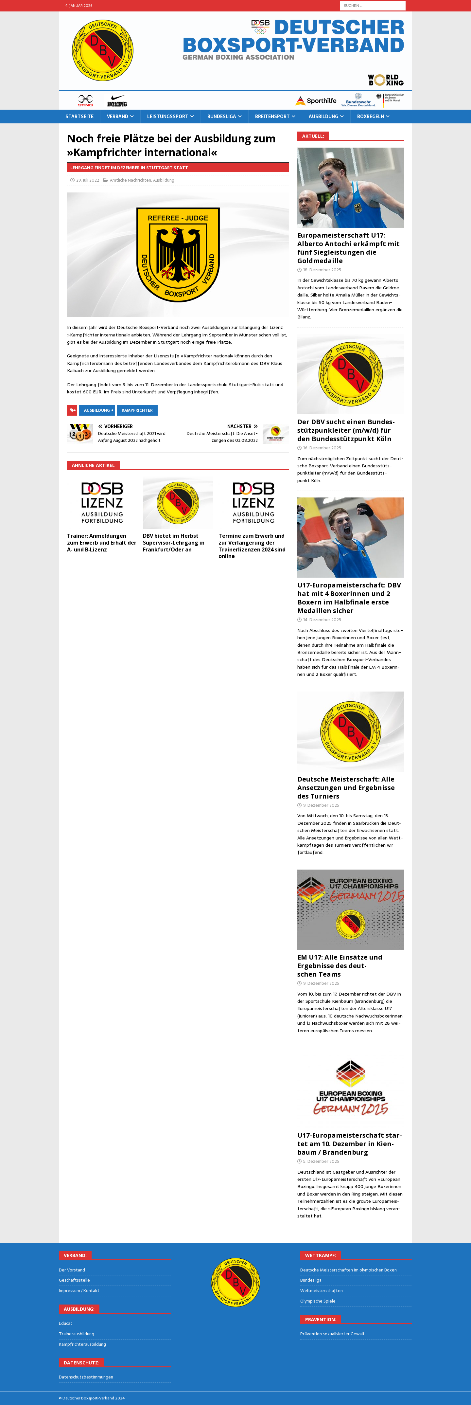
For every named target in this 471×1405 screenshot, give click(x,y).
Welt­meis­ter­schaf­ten (321, 1290)
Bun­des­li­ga (221, 116)
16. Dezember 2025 (322, 447)
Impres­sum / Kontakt (79, 1290)
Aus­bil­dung (323, 116)
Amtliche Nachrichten (130, 180)
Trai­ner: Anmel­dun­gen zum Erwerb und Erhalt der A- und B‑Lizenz (101, 542)
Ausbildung (163, 180)
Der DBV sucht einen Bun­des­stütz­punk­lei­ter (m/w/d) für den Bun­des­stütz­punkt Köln (346, 430)
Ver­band (117, 116)
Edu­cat (65, 1323)
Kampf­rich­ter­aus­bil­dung (82, 1344)
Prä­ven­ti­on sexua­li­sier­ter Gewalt (332, 1334)
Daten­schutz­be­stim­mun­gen (86, 1377)
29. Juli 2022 (87, 180)
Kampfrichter (137, 410)
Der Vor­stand (72, 1270)
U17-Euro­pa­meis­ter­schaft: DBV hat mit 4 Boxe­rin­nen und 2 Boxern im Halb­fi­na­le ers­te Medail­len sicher (349, 598)
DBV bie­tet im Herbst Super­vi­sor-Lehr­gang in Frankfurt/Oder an (173, 542)
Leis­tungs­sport (167, 116)
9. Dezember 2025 (321, 805)
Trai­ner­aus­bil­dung (76, 1333)
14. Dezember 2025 (322, 619)
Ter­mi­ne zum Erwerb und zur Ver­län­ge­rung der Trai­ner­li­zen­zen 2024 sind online (252, 546)
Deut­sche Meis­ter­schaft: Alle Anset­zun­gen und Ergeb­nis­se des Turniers (346, 788)
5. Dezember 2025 (321, 1161)
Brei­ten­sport (272, 116)
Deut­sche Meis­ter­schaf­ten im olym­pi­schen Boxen (348, 1270)
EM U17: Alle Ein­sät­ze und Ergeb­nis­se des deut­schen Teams (339, 966)
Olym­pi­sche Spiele (318, 1301)
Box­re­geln (370, 116)
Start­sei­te (79, 116)
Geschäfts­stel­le (74, 1280)
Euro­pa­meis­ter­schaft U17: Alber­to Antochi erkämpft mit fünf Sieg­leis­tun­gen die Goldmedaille (348, 248)
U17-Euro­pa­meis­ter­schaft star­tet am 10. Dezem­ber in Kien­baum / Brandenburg (349, 1144)
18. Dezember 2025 (322, 269)
